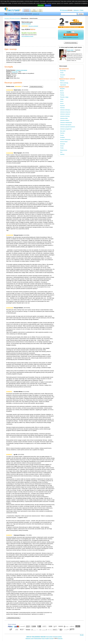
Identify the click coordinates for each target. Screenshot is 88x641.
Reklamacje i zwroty (30, 638)
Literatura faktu (64, 118)
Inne (61, 152)
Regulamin (48, 5)
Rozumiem (40, 5)
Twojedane (40, 10)
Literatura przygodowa (66, 129)
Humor (62, 103)
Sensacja (62, 143)
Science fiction (64, 141)
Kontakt (47, 638)
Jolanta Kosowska (26, 23)
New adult (62, 131)
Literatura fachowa (65, 116)
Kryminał (62, 105)
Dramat (62, 93)
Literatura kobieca (64, 120)
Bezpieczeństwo (38, 638)
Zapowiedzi (63, 85)
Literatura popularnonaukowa (67, 126)
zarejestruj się (36, 14)
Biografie (62, 88)
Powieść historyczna (65, 139)
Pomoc (81, 10)
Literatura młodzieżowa (66, 122)
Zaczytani (62, 74)
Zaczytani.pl (7, 18)
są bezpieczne (75, 37)
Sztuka (62, 145)
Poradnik (62, 137)
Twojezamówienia (34, 10)
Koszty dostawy (49, 636)
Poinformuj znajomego (71, 42)
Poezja (62, 135)
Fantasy (62, 95)
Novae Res (15, 71)
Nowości (62, 80)
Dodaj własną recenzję (36, 86)
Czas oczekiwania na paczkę (27, 36)
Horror (61, 101)
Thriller (62, 148)
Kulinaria (62, 107)
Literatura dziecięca (65, 109)
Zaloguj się (10, 14)
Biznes (62, 90)
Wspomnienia (63, 150)
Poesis (62, 77)
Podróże (62, 133)
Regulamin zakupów (57, 636)
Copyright (51, 638)
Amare (62, 72)
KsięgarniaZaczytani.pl (26, 10)
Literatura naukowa (65, 114)
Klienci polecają (64, 82)
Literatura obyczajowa (15, 18)
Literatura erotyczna (65, 112)
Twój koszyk (64, 10)
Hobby (62, 99)
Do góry (82, 634)
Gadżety (62, 154)
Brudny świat (70, 50)
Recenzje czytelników (33, 26)
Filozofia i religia (64, 97)
